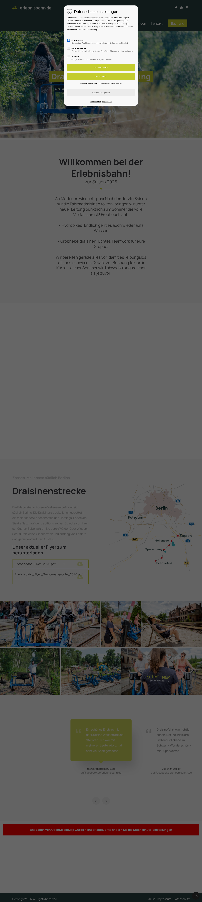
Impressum (107, 102)
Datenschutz (95, 102)
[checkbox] (68, 40)
